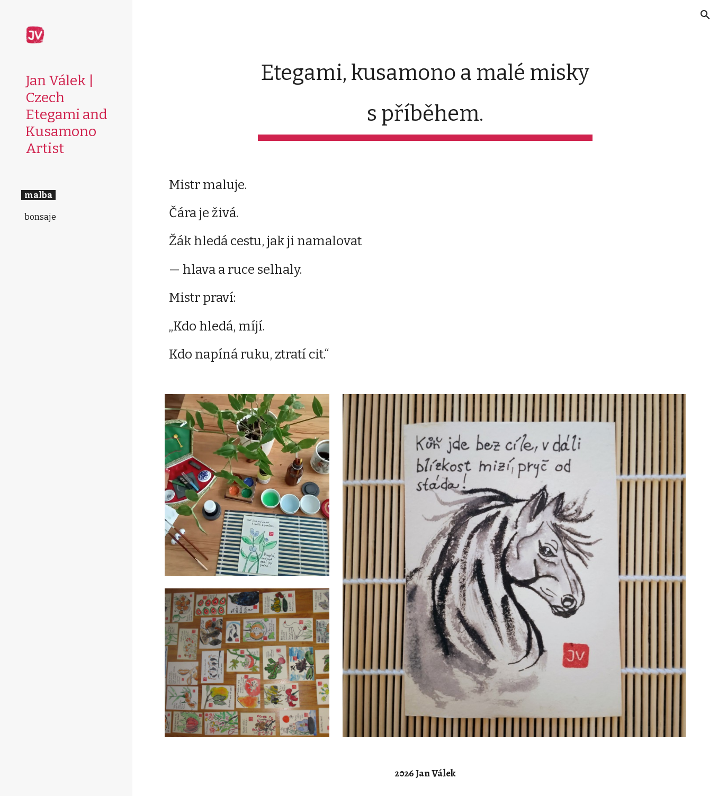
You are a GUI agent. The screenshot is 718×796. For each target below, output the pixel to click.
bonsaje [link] (40, 217)
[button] (705, 15)
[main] (425, 94)
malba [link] (38, 195)
